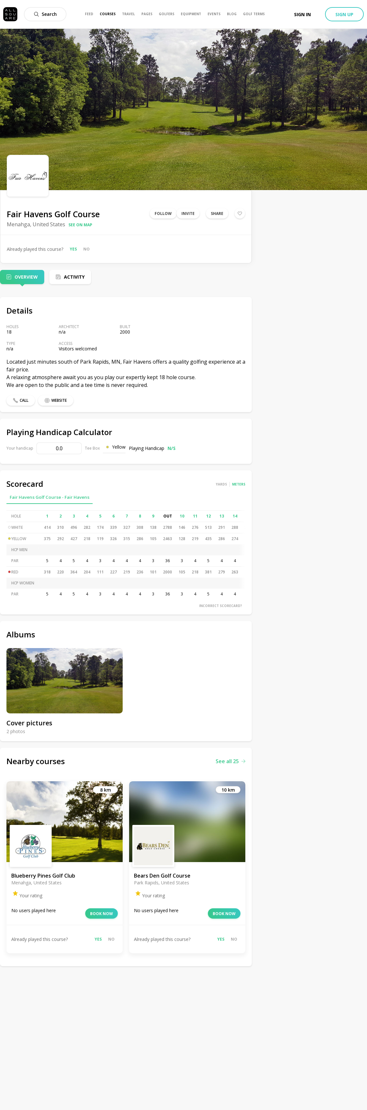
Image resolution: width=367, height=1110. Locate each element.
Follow (163, 213)
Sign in (302, 14)
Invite (188, 213)
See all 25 (230, 761)
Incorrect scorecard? (220, 605)
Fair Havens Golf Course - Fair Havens (49, 497)
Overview (26, 277)
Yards (221, 484)
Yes (73, 249)
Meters (238, 484)
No (86, 249)
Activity (74, 277)
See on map (80, 225)
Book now (101, 913)
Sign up (344, 14)
